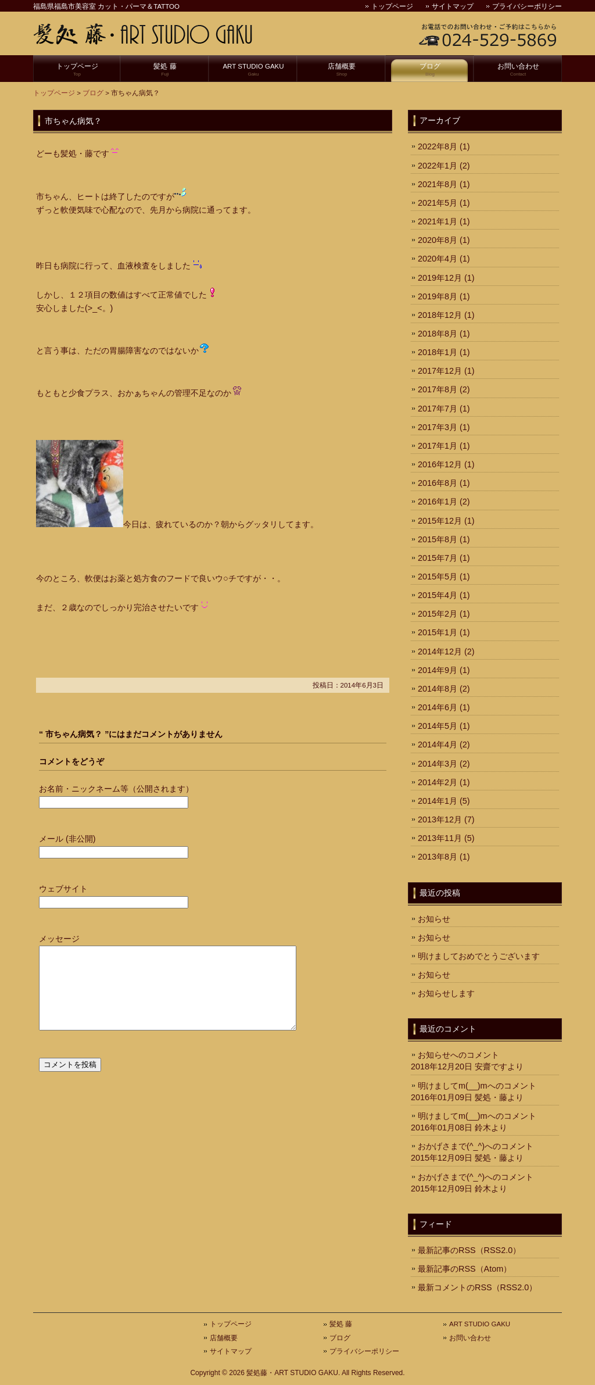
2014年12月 (440, 651)
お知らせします (446, 993)
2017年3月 (437, 427)
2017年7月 (437, 408)
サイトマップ (453, 6)
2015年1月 (437, 632)
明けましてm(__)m (453, 1085)
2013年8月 (437, 856)
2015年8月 (437, 539)
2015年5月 (437, 576)
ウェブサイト (63, 888)
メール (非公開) (67, 838)
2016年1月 (437, 501)
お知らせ (434, 919)
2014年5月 (437, 726)
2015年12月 (440, 520)
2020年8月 (437, 240)
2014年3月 (437, 763)
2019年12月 (440, 277)
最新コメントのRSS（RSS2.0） (477, 1287)
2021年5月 (437, 202)
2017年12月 (440, 370)
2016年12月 (440, 464)
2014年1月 (437, 801)
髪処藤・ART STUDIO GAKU (292, 1373)
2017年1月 (437, 445)
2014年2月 (437, 782)
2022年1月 (437, 165)
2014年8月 (437, 688)
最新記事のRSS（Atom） (464, 1268)
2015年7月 (437, 558)
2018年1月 (437, 352)
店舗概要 (342, 70)
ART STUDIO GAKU (253, 70)
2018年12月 (440, 315)
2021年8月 (437, 184)
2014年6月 (437, 707)
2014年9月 (437, 670)
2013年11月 (440, 838)
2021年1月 (437, 221)
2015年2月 (437, 613)
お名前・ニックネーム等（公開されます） (116, 788)
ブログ (430, 70)
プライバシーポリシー (527, 6)
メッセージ (59, 938)
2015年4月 (437, 595)
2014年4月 (437, 744)
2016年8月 (437, 483)
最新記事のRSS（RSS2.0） (469, 1250)
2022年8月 (437, 146)
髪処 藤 (165, 70)
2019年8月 (437, 296)
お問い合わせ (518, 70)
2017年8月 (437, 389)
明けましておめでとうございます (479, 956)
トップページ (392, 6)
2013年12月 (440, 819)
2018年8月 (437, 333)
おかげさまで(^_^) (451, 1146)
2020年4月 (437, 258)
